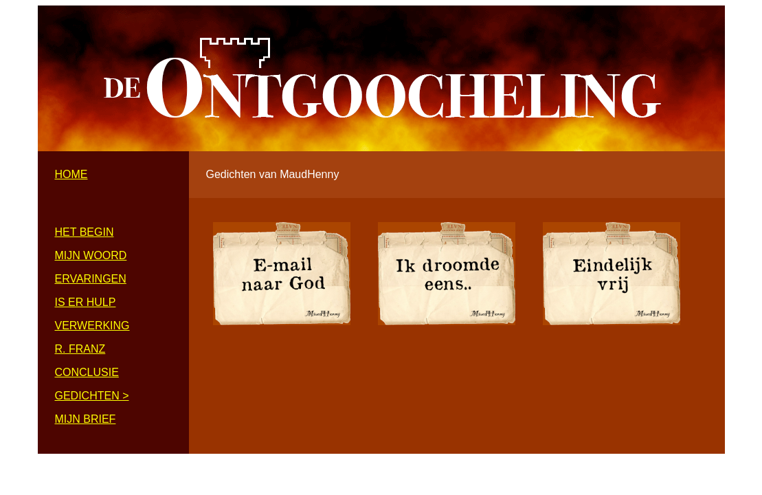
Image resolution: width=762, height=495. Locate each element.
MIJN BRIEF (85, 419)
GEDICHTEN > (92, 396)
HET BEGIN (84, 232)
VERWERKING (92, 325)
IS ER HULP (85, 302)
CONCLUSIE (87, 372)
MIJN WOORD (91, 255)
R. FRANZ (80, 349)
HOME (71, 174)
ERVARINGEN (90, 279)
